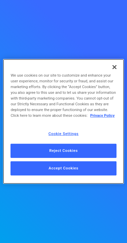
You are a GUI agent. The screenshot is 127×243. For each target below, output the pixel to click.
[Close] (114, 67)
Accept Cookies (64, 168)
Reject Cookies (63, 150)
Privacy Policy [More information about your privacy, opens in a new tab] (102, 115)
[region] (63, 121)
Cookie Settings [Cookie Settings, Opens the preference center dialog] (63, 133)
